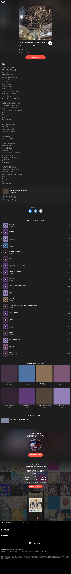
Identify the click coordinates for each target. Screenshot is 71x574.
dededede (26, 383)
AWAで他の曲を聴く (35, 455)
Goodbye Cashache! (62, 383)
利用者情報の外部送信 (27, 551)
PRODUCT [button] (5, 530)
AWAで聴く (35, 57)
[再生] (50, 43)
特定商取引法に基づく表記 (41, 551)
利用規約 (3, 551)
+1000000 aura (26, 405)
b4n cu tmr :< (62, 405)
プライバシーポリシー (13, 551)
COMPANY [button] (5, 535)
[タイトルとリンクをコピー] (41, 211)
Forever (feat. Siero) (9, 405)
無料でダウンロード (35, 486)
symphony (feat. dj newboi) (18, 190)
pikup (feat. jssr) (44, 383)
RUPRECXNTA (31, 46)
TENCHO (9, 383)
